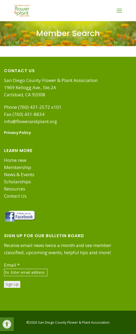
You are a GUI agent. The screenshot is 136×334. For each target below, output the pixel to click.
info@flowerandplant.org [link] (30, 121)
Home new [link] (15, 160)
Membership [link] (17, 167)
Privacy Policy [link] (17, 132)
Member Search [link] (68, 33)
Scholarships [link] (17, 182)
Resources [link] (14, 189)
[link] (7, 324)
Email (12, 265)
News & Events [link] (19, 174)
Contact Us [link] (15, 196)
